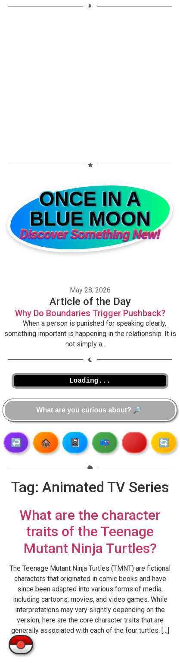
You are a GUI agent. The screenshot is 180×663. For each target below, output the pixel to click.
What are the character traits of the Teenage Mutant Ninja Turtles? (90, 531)
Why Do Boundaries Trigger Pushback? (90, 313)
